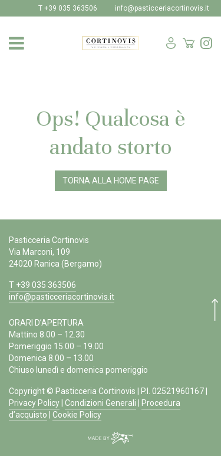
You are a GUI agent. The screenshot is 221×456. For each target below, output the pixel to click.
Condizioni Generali (100, 403)
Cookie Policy (76, 414)
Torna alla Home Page (110, 180)
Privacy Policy (34, 403)
